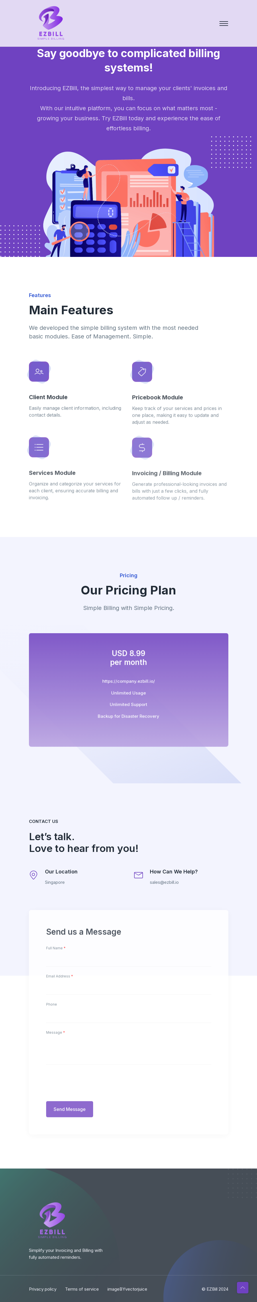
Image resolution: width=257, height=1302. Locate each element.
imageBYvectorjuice (127, 1294)
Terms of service (82, 1294)
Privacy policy (42, 1294)
